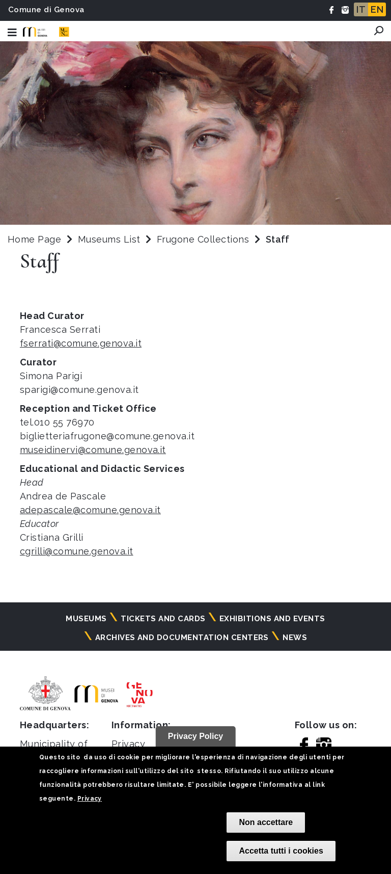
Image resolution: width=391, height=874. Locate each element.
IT (361, 9)
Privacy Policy (196, 736)
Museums (86, 618)
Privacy (89, 798)
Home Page (34, 239)
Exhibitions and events (272, 618)
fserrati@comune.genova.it (81, 343)
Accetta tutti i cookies (281, 850)
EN (377, 9)
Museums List (109, 239)
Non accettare (266, 822)
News (295, 637)
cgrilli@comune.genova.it (76, 551)
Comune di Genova (46, 9)
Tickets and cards (163, 618)
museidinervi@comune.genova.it (93, 449)
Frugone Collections (204, 239)
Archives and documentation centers (182, 637)
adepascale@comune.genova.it (90, 510)
